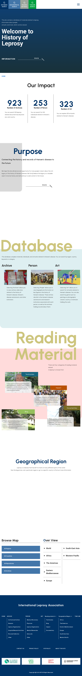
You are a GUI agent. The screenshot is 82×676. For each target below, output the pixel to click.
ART (42, 616)
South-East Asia (64, 634)
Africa (61, 620)
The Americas (64, 623)
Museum (10, 623)
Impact (48, 627)
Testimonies (49, 620)
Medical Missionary (32, 620)
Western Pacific (64, 637)
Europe (62, 630)
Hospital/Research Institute (16, 630)
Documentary (50, 630)
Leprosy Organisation (14, 627)
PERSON (28, 616)
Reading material (51, 616)
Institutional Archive (14, 620)
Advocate (29, 634)
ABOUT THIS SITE (60, 648)
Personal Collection (13, 634)
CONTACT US (20, 648)
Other (10, 637)
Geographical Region (65, 616)
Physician (29, 623)
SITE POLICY (46, 648)
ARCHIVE (9, 616)
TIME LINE (77, 616)
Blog (47, 623)
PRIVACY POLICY (33, 648)
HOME (3, 76)
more (36, 58)
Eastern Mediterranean (66, 627)
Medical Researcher (32, 630)
